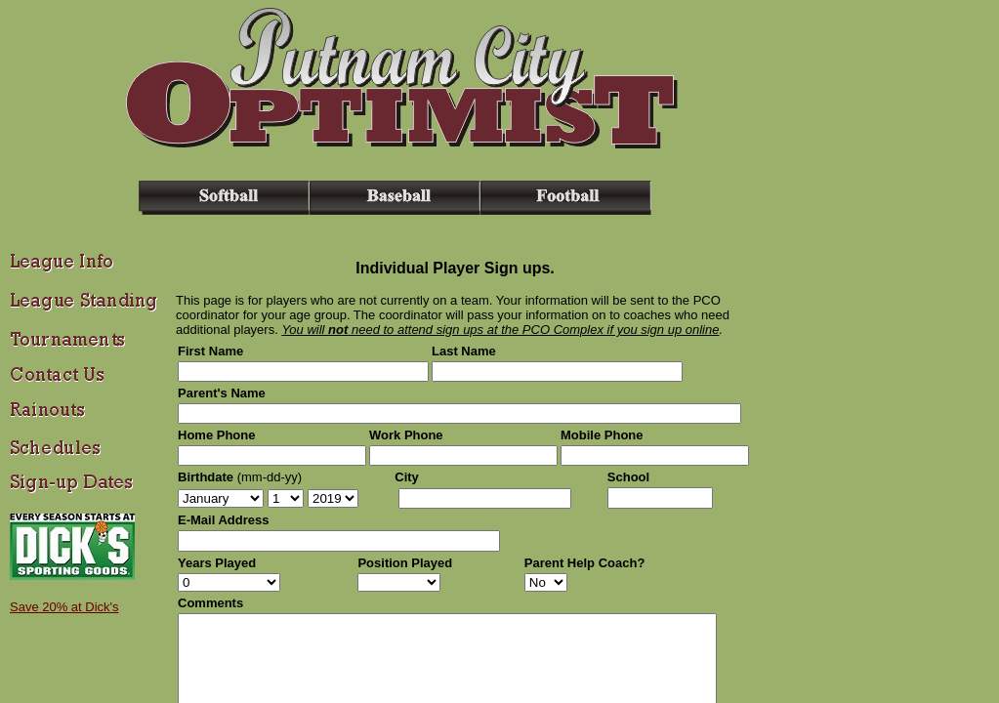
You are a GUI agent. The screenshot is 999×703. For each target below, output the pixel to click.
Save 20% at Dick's (64, 607)
